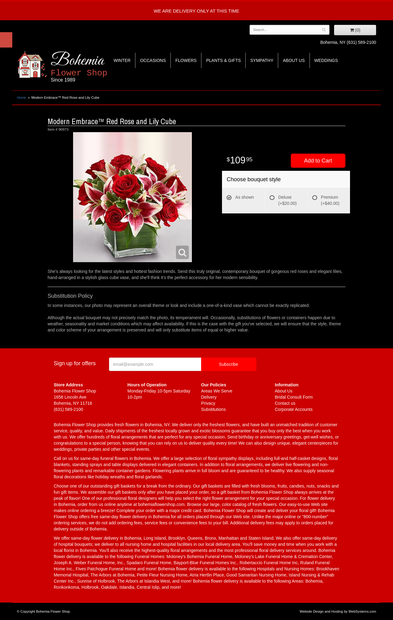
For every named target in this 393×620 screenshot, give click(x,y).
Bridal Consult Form (294, 397)
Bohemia (94, 67)
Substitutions (213, 409)
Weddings (326, 60)
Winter (122, 60)
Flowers (185, 60)
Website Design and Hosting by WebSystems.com (338, 611)
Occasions (153, 60)
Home (21, 97)
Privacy (208, 403)
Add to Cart (318, 161)
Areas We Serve (216, 390)
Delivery (209, 397)
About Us (294, 60)
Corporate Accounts (294, 409)
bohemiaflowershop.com (161, 504)
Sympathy (261, 60)
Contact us (285, 403)
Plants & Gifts (223, 60)
